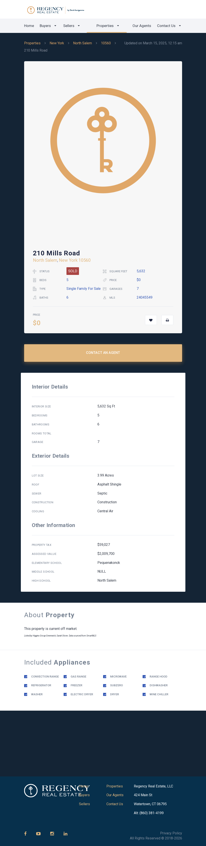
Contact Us (166, 25)
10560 (106, 43)
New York (57, 43)
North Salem (82, 43)
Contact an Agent (103, 353)
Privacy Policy (171, 833)
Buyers (45, 25)
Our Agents (142, 25)
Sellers (68, 25)
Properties (105, 25)
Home (29, 25)
